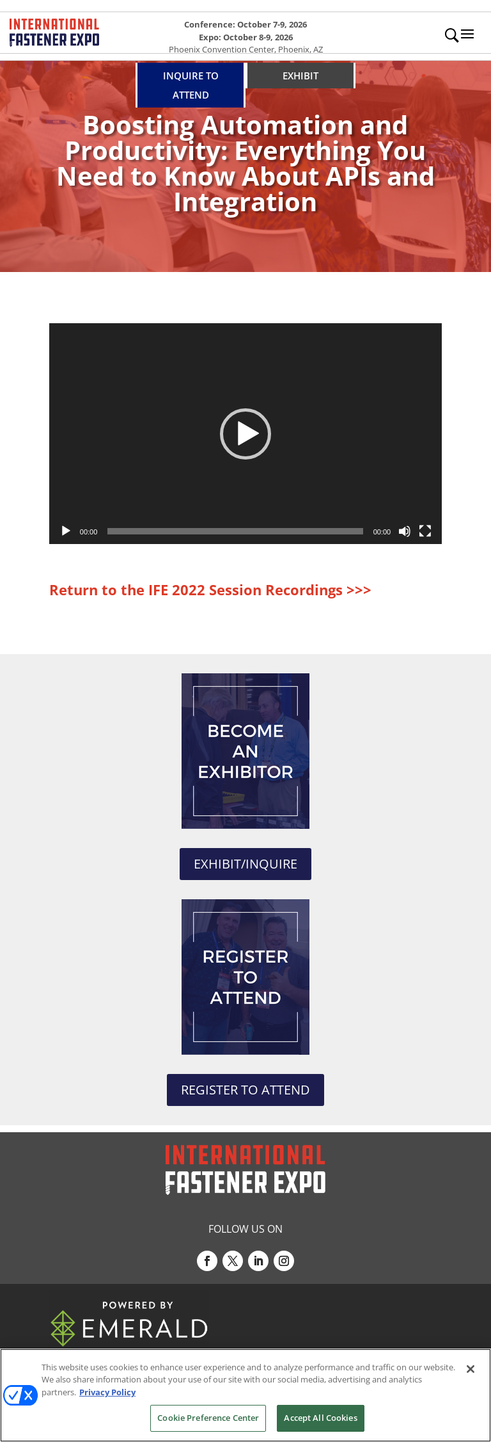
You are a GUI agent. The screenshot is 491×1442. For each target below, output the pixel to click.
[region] (245, 1395)
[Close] (470, 1369)
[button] (245, 434)
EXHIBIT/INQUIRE (245, 863)
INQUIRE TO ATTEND (191, 85)
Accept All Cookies (320, 1417)
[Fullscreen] (425, 531)
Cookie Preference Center (208, 1417)
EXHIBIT (300, 75)
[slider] (234, 531)
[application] (245, 434)
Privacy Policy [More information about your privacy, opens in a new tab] (107, 1392)
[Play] (65, 531)
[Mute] (404, 531)
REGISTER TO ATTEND (245, 1089)
